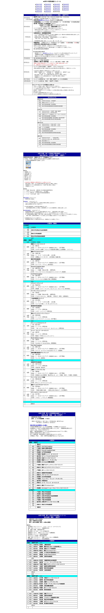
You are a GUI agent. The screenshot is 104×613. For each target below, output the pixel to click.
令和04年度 (48, 11)
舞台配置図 (26, 197)
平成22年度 (48, 6)
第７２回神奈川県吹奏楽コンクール (55, 153)
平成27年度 (57, 8)
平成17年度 (39, 4)
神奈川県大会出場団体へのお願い (38, 425)
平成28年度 (66, 8)
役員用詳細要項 (27, 210)
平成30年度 (48, 9)
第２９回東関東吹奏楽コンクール (56, 413)
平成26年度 (48, 8)
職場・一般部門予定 (63, 15)
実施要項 (26, 201)
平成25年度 (39, 8)
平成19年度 (57, 4)
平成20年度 (66, 4)
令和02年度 (66, 9)
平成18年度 (48, 4)
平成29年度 (39, 9)
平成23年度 (57, 6)
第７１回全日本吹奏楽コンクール (56, 515)
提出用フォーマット (44, 20)
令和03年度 (39, 11)
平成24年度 (66, 6)
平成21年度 (39, 6)
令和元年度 (57, 9)
